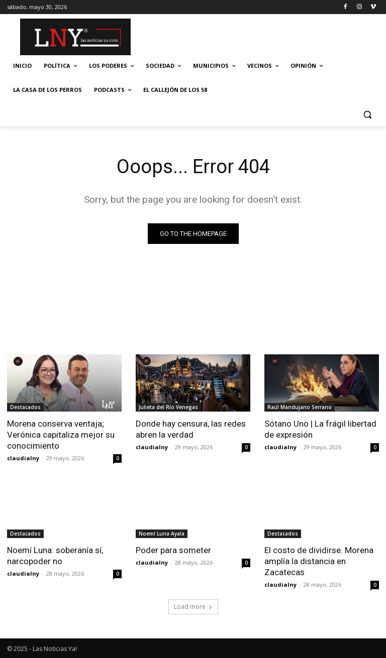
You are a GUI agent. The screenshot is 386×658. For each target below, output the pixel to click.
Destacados (25, 407)
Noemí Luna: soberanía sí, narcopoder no (55, 555)
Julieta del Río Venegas (168, 407)
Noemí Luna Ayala (161, 533)
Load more (193, 606)
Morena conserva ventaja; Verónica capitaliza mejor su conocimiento (61, 435)
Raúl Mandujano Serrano (299, 407)
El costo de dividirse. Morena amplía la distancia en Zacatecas (318, 561)
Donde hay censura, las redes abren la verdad (191, 429)
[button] (367, 114)
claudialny (23, 458)
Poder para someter (173, 550)
